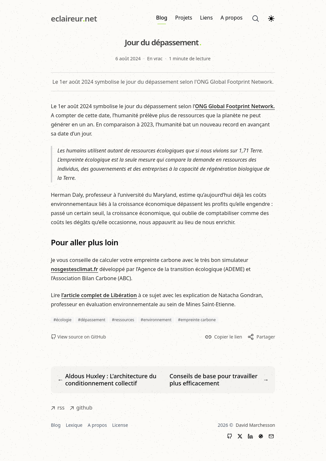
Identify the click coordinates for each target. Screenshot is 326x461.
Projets (183, 17)
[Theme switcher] (271, 18)
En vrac (154, 58)
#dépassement (91, 320)
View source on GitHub (78, 337)
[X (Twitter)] (240, 436)
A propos (232, 17)
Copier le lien (223, 337)
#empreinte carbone (197, 320)
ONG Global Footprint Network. (235, 106)
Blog (161, 19)
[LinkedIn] (250, 436)
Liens (206, 17)
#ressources (123, 320)
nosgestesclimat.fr (74, 269)
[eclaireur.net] (74, 18)
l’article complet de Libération (99, 295)
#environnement (156, 320)
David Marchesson (255, 425)
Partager (261, 337)
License (120, 425)
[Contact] (271, 436)
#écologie (62, 320)
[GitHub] (229, 436)
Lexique (74, 425)
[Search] (255, 18)
